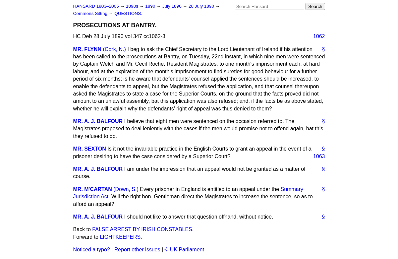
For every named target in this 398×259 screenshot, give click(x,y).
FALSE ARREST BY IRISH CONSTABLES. (143, 229)
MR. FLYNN (87, 49)
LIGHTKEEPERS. (121, 237)
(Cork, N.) (114, 49)
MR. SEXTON (89, 149)
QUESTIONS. (128, 13)
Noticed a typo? (91, 249)
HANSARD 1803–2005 (96, 6)
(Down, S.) (126, 189)
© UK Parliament (184, 249)
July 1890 (172, 6)
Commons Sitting (91, 13)
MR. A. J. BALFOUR (98, 121)
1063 (319, 156)
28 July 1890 (202, 6)
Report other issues (137, 249)
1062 (319, 36)
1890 (150, 6)
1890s (133, 6)
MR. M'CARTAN (92, 189)
